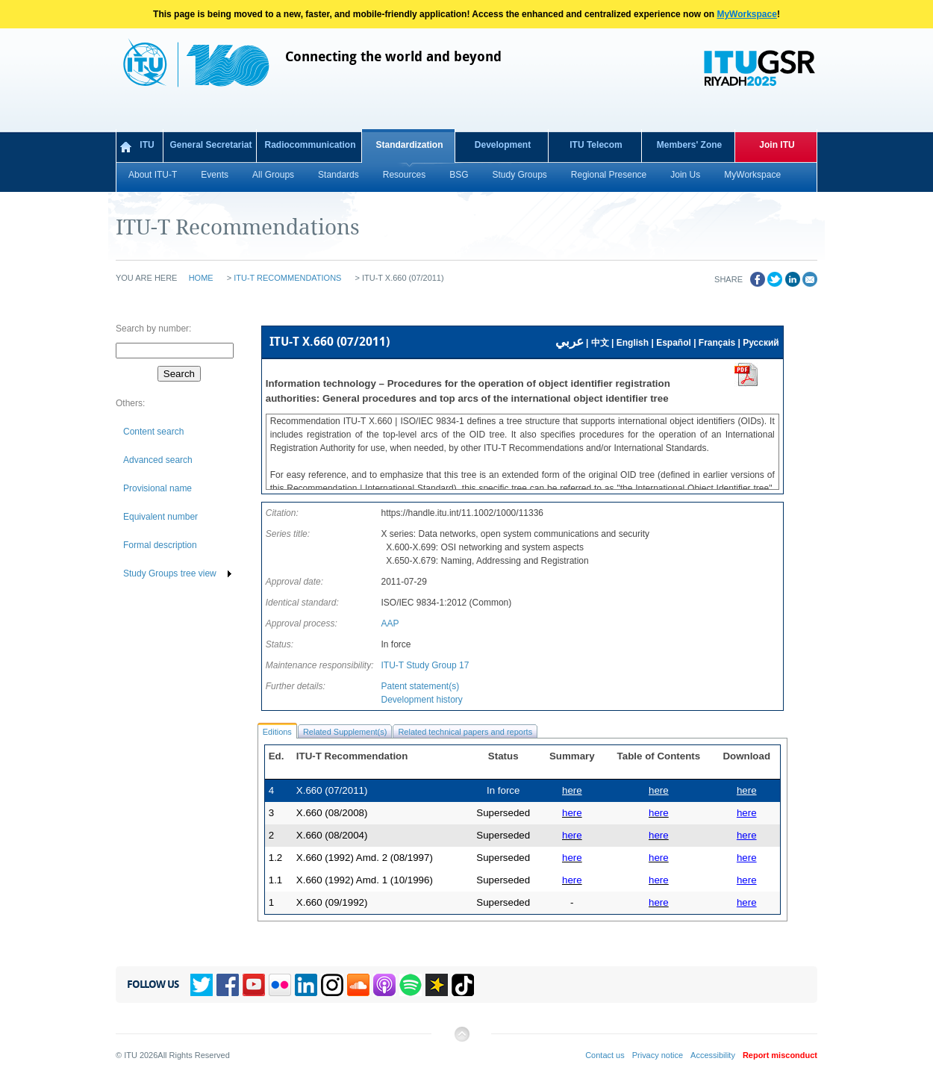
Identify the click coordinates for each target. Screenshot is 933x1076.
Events (214, 175)
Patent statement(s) (420, 686)
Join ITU (776, 145)
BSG (458, 175)
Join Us (685, 175)
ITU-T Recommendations (287, 277)
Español (673, 343)
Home (201, 277)
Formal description (160, 545)
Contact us (605, 1055)
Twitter (201, 985)
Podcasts (384, 985)
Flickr (280, 985)
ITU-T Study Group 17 (425, 665)
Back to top (461, 1040)
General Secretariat (210, 145)
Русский (761, 343)
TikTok (463, 985)
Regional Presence (608, 175)
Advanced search (158, 460)
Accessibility (712, 1055)
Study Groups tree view (169, 573)
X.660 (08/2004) (332, 835)
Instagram (332, 985)
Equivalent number (160, 516)
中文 (600, 343)
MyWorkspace (746, 14)
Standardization (409, 145)
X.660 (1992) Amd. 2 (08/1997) (364, 857)
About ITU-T (152, 175)
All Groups (273, 175)
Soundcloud (358, 985)
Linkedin (306, 985)
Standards (338, 175)
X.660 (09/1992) (332, 902)
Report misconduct (780, 1055)
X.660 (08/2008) (332, 812)
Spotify (410, 985)
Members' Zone (690, 145)
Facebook (227, 985)
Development (503, 145)
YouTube (254, 985)
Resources (404, 175)
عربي (569, 342)
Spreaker (436, 985)
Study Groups (519, 175)
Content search (153, 431)
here (747, 790)
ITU (147, 145)
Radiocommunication (309, 145)
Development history (421, 699)
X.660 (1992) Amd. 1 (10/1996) (364, 880)
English (633, 343)
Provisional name (157, 488)
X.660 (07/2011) (332, 790)
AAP (390, 623)
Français (717, 343)
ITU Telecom (596, 145)
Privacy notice (657, 1055)
